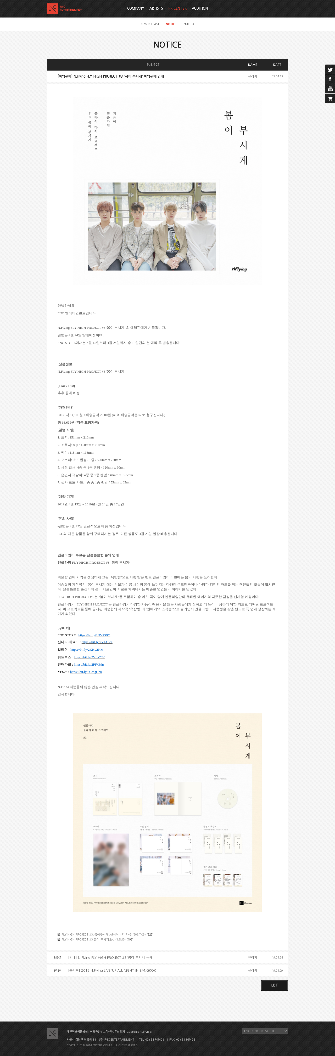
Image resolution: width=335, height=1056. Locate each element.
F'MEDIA (188, 24)
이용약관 (95, 1031)
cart (330, 98)
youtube (330, 88)
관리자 (252, 76)
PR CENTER (177, 8)
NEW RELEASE (150, 24)
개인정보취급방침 (77, 1031)
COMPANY (135, 8)
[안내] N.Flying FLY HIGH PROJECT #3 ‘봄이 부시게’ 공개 (110, 957)
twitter (330, 69)
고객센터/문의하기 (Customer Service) (127, 1031)
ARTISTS (156, 8)
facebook (330, 79)
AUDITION (200, 8)
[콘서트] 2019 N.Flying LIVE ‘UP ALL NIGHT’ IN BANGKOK (112, 970)
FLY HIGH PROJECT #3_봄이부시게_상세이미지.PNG (97, 934)
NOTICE (171, 24)
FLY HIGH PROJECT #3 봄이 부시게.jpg (88, 939)
